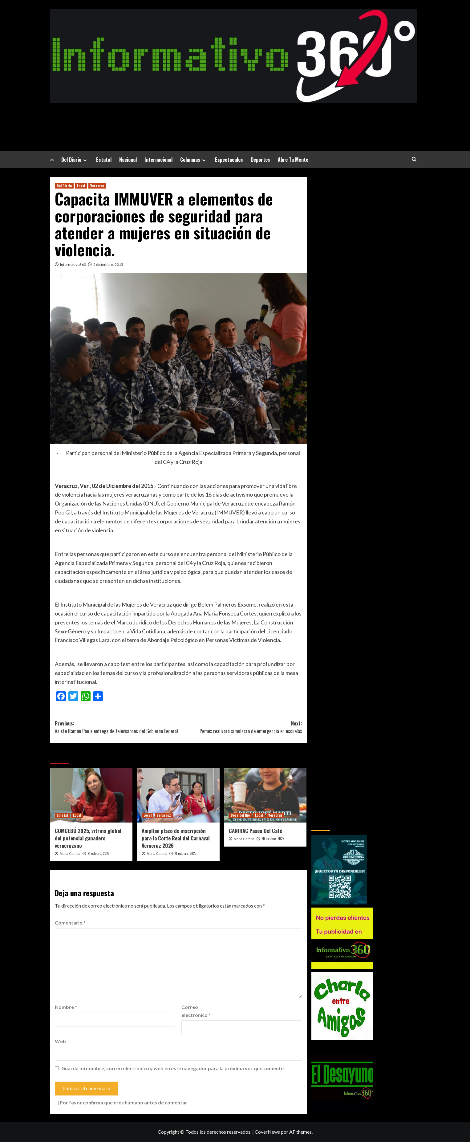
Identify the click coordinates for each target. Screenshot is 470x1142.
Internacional (158, 159)
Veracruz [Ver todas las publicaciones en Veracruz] (97, 185)
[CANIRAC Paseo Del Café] (265, 795)
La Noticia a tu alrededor (233, 118)
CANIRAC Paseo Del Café (255, 831)
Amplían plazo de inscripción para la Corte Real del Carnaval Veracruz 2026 (176, 838)
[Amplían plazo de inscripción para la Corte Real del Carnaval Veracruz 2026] (178, 795)
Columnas (193, 159)
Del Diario (74, 159)
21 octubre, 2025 (98, 853)
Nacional (128, 159)
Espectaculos (229, 159)
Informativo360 (73, 264)
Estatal (103, 159)
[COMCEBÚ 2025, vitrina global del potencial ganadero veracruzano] (91, 795)
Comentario (70, 922)
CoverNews (267, 1132)
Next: (240, 727)
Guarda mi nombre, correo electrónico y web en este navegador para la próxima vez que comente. (173, 1068)
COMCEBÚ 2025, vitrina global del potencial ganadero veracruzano (88, 838)
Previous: (116, 727)
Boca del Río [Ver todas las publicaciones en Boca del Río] (240, 815)
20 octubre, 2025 (272, 838)
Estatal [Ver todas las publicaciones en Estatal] (62, 815)
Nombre (66, 1007)
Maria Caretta (70, 853)
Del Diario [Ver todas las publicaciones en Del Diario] (64, 185)
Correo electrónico (196, 1011)
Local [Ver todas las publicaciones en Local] (81, 185)
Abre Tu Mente (293, 159)
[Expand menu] (84, 160)
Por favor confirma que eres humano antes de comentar (121, 1102)
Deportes (260, 159)
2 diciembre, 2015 (108, 264)
